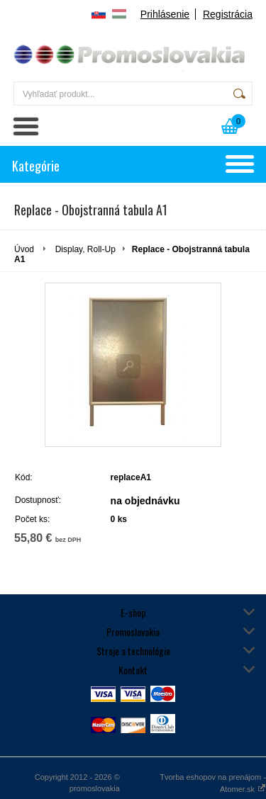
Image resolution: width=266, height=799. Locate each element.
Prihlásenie (164, 14)
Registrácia (228, 14)
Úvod (24, 249)
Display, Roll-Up (85, 249)
